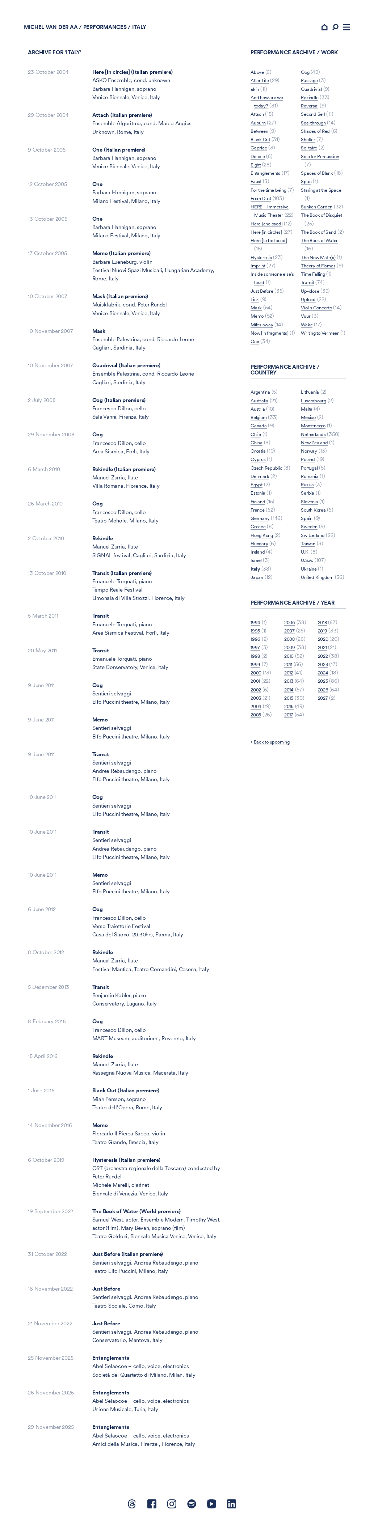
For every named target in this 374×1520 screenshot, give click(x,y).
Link (255, 337)
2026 (324, 752)
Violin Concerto (319, 345)
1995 (256, 693)
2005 (256, 778)
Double (259, 160)
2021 (323, 710)
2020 (324, 702)
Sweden (310, 573)
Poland (309, 505)
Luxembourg (316, 447)
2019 (323, 693)
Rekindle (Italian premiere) (124, 473)
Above (258, 76)
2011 (289, 727)
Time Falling (315, 312)
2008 (290, 702)
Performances (109, 31)
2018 (323, 685)
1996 (256, 702)
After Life (262, 84)
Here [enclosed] (269, 244)
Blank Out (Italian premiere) (125, 1095)
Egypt (258, 539)
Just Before (106, 1293)
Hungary (260, 598)
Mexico (310, 463)
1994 (256, 685)
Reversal (311, 101)
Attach (258, 118)
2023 (324, 727)
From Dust (263, 211)
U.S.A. (308, 606)
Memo (100, 724)
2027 (323, 761)
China (257, 497)
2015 (289, 761)
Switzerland (314, 581)
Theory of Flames (321, 295)
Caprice (260, 152)
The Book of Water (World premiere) (136, 1215)
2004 (257, 769)
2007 (290, 693)
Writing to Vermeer (323, 379)
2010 (289, 719)
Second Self (315, 110)
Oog (97, 439)
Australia (261, 455)
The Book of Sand (322, 244)
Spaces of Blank (320, 169)
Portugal (310, 514)
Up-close (311, 328)
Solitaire (310, 143)
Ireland (258, 606)
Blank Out (262, 143)
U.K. (306, 598)
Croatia (259, 505)
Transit (100, 620)
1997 (256, 710)
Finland (259, 556)
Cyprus (259, 514)
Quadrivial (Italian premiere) (126, 370)
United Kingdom (320, 623)
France (258, 564)
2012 (289, 735)
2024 (324, 735)
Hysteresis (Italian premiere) (126, 1164)
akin (255, 93)
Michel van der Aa (55, 31)
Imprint (259, 303)
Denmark (261, 531)
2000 (257, 735)
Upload (309, 337)
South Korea (315, 556)
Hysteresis (263, 295)
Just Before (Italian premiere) (127, 1258)
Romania (311, 522)
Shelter (309, 135)
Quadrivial (313, 84)
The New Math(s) (321, 278)
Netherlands (315, 480)
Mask (98, 335)
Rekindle (102, 542)
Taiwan (309, 590)
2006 (290, 685)
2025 (323, 744)
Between (261, 135)
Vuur (306, 362)
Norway (310, 497)
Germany (261, 573)
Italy (256, 623)
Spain (307, 564)
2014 (289, 752)
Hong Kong (264, 590)
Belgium (260, 472)
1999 (256, 727)
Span (307, 185)
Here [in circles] (269, 261)
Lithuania (261, 640)
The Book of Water (323, 261)
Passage (310, 76)
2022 (323, 719)
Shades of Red (318, 126)
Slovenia (311, 548)
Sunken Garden (319, 211)
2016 (289, 769)
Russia (308, 531)
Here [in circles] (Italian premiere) (132, 76)
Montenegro (315, 472)
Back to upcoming (275, 805)
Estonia (259, 548)
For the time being (272, 194)
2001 (256, 744)
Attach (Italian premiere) (122, 119)
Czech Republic (269, 522)
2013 (289, 744)
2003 (257, 761)
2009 (290, 710)
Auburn (259, 126)
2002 (256, 752)
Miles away (264, 362)
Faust (257, 185)
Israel (257, 615)
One (97, 188)
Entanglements (110, 1362)
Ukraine (310, 615)
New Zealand (316, 489)
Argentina (262, 447)
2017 (289, 778)
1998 (256, 719)
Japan (258, 631)
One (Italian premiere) (119, 154)
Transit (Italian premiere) (122, 577)
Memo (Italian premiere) (121, 257)
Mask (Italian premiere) (120, 300)
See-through (315, 118)
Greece (259, 581)
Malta (308, 455)
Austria (259, 463)
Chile (257, 489)
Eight (257, 169)
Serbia (308, 539)
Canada (260, 480)
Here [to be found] (272, 278)
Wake (307, 371)
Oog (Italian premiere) (119, 404)
